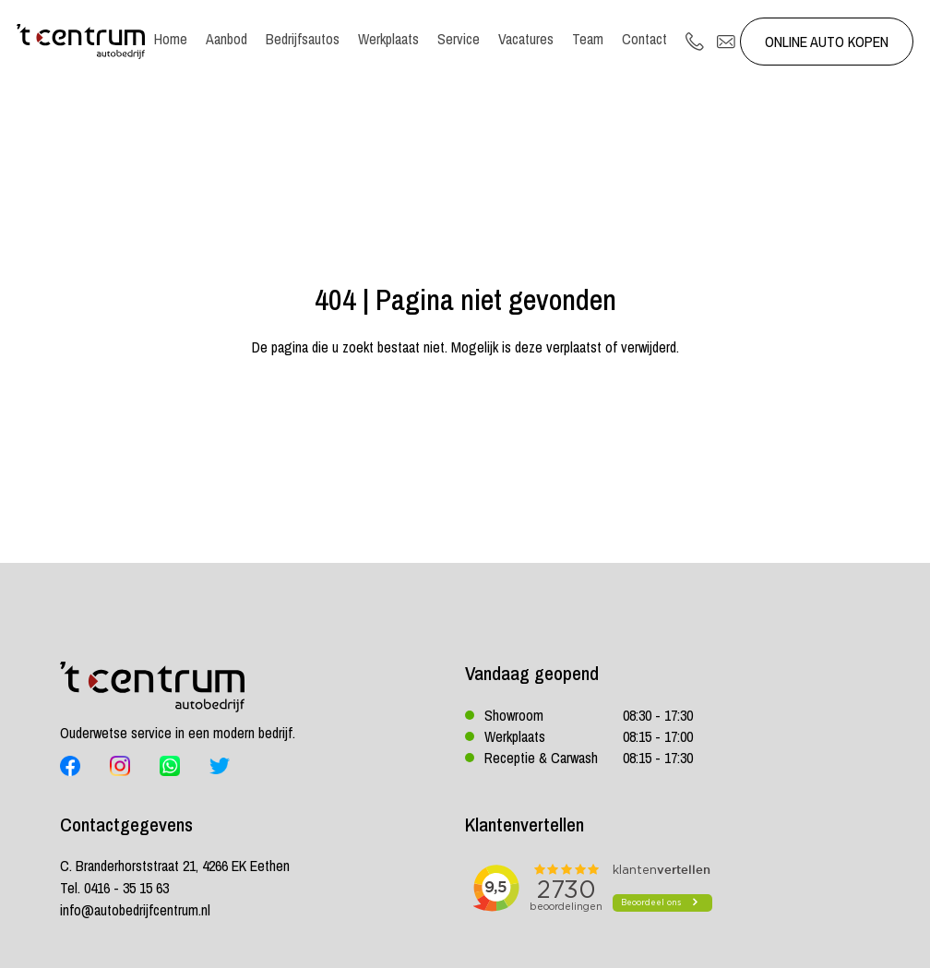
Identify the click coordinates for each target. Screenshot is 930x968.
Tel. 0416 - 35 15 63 (114, 888)
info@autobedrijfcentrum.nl (135, 910)
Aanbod (226, 39)
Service (458, 39)
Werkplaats (388, 39)
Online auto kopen (826, 41)
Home (170, 39)
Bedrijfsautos (303, 39)
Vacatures (526, 39)
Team (587, 39)
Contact (644, 39)
